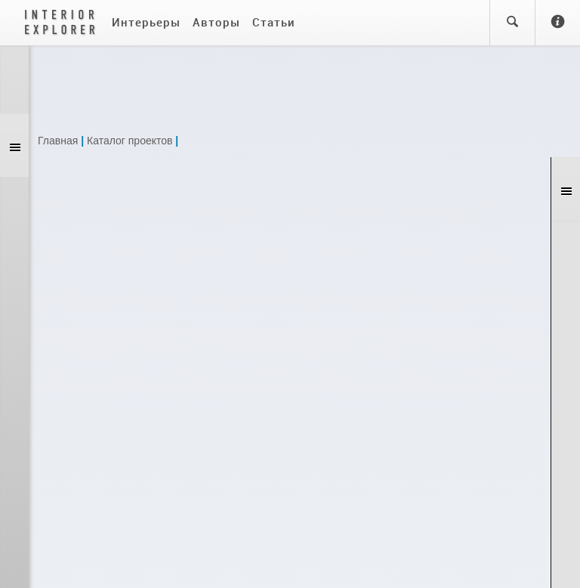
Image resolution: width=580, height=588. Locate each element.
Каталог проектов (129, 141)
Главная (58, 141)
